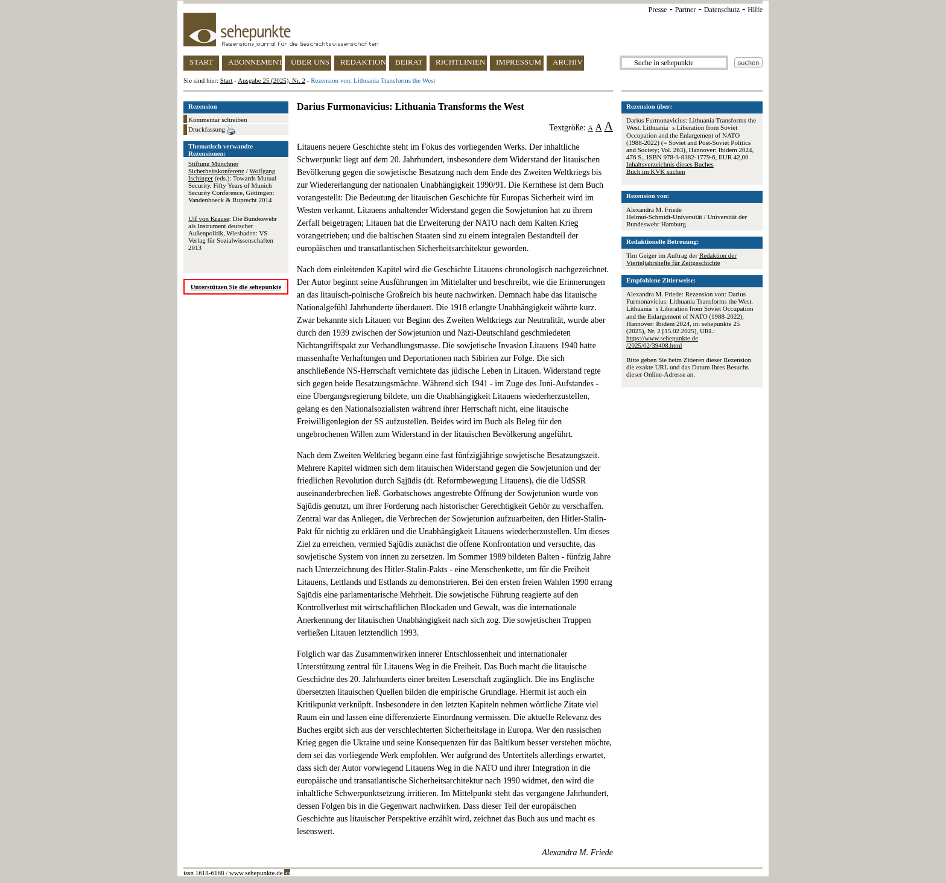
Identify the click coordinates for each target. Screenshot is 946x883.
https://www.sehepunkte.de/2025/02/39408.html (662, 341)
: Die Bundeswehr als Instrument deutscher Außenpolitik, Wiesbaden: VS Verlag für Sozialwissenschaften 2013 (232, 233)
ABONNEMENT (255, 61)
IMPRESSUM (518, 61)
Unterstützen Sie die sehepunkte (236, 286)
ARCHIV (568, 61)
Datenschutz (722, 9)
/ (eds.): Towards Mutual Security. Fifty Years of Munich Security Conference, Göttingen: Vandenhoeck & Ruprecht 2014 (232, 181)
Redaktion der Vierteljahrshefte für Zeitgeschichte (681, 259)
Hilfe (755, 9)
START (201, 61)
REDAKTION (363, 61)
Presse (658, 9)
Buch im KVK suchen (655, 171)
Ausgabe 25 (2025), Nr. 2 (271, 80)
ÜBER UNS (310, 61)
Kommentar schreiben (217, 119)
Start (226, 80)
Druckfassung (211, 130)
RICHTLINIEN (460, 61)
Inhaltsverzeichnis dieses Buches (670, 164)
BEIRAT (409, 61)
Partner (685, 9)
